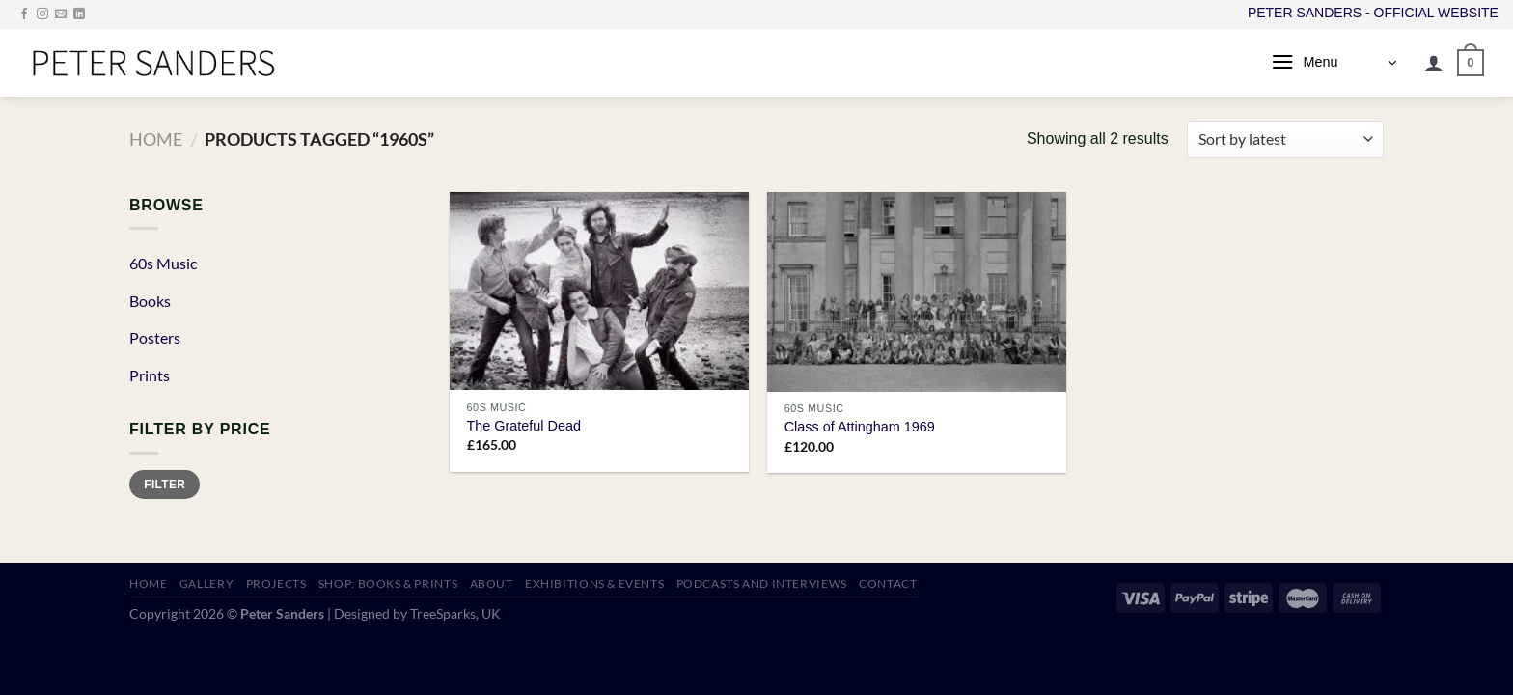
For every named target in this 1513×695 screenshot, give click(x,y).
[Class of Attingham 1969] (916, 292)
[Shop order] (1285, 139)
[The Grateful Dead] (599, 291)
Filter (164, 484)
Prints (149, 375)
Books (150, 301)
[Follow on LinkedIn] (79, 14)
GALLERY (206, 583)
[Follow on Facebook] (24, 14)
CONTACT (888, 583)
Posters (154, 337)
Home (155, 139)
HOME (148, 583)
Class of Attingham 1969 (859, 426)
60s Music (163, 263)
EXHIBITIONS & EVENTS (594, 583)
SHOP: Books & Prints (387, 583)
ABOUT (491, 583)
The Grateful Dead (524, 425)
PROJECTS (276, 583)
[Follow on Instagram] (42, 14)
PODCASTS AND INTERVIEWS (761, 583)
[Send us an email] (61, 14)
